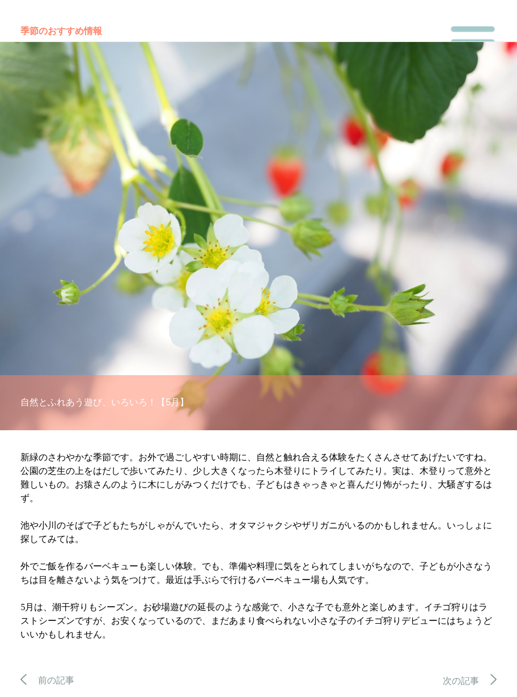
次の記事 (470, 681)
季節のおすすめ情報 (61, 31)
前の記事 (47, 680)
